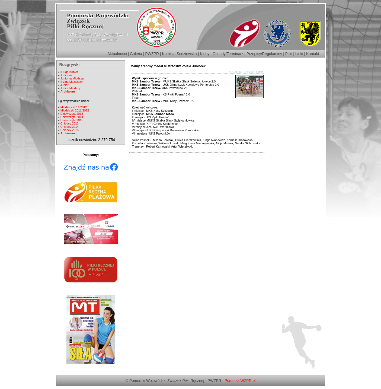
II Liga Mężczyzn (71, 81)
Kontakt (312, 54)
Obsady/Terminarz (228, 54)
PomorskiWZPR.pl (240, 380)
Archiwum (67, 91)
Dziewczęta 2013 (71, 113)
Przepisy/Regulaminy (264, 54)
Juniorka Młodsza (72, 78)
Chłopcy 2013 (69, 123)
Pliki (288, 54)
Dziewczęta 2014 (71, 117)
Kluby (204, 54)
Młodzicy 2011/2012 (73, 107)
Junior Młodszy (70, 88)
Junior (64, 85)
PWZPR (152, 54)
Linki (299, 54)
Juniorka (66, 75)
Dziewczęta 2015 (71, 120)
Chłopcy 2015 (69, 130)
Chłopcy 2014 (69, 126)
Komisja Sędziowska (179, 54)
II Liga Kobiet (69, 72)
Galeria (136, 54)
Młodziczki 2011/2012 (74, 110)
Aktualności (117, 54)
